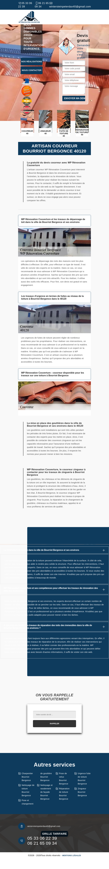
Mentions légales (71, 856)
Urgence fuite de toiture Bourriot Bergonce (84, 778)
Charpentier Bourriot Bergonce (27, 776)
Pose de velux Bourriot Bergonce (63, 778)
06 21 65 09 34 (42, 4)
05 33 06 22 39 (25, 4)
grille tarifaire (54, 833)
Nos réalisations (31, 61)
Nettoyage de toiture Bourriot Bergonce (28, 790)
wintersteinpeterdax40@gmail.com (70, 4)
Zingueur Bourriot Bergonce (82, 792)
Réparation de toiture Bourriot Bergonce (64, 793)
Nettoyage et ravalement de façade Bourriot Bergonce (46, 792)
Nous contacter (32, 70)
